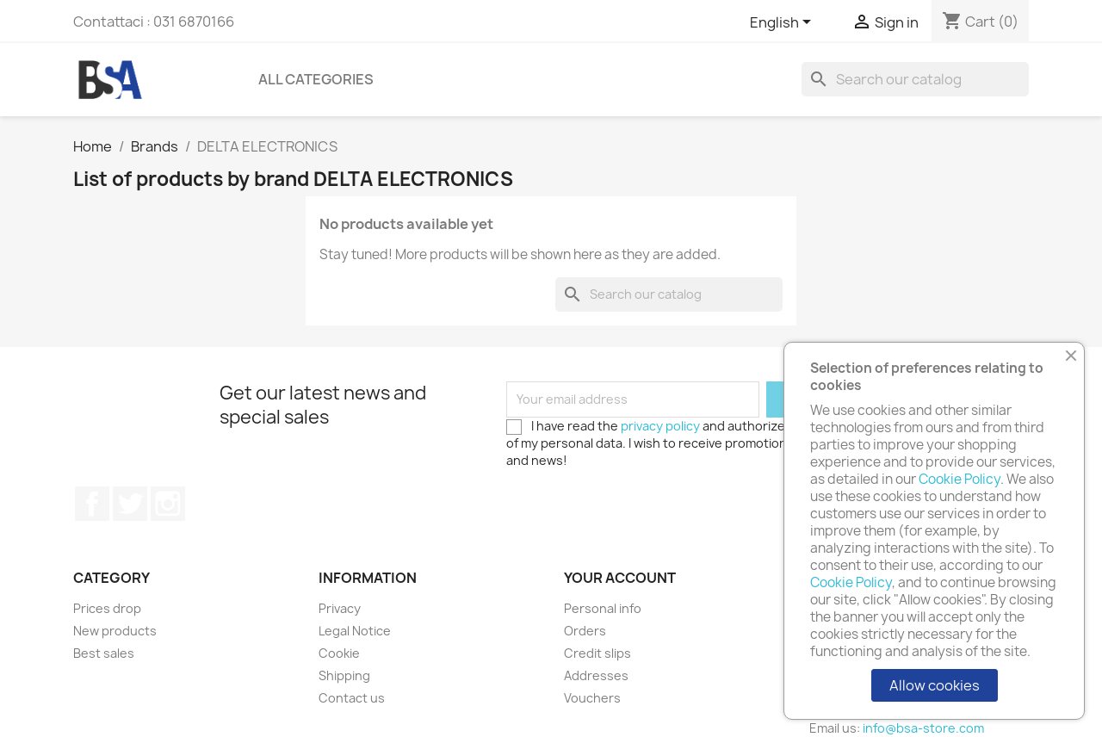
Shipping (344, 675)
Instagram (168, 503)
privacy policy (660, 426)
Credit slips (597, 653)
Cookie (339, 653)
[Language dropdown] (783, 23)
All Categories (316, 79)
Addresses (596, 675)
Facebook (92, 503)
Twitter (130, 503)
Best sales (103, 653)
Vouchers (592, 698)
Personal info (602, 608)
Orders (585, 630)
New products (115, 630)
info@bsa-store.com (923, 728)
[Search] (915, 79)
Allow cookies (934, 685)
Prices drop (107, 608)
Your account (620, 577)
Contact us (352, 698)
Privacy (340, 608)
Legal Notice (355, 630)
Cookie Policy (959, 479)
